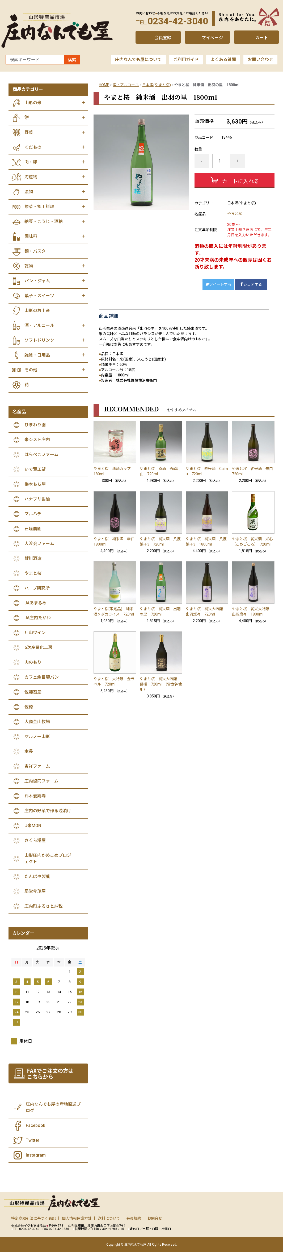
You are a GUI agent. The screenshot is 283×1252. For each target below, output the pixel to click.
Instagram (36, 1155)
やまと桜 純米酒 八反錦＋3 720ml (160, 541)
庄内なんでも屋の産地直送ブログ (53, 1107)
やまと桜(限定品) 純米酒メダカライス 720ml (114, 611)
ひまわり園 (35, 424)
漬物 (28, 191)
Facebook (35, 1125)
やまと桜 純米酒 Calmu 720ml (207, 471)
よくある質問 (223, 59)
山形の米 (32, 102)
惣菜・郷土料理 (39, 206)
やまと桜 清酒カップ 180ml (114, 471)
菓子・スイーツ (39, 295)
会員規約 (133, 1218)
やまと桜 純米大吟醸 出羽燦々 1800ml (252, 611)
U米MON (32, 825)
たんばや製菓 (37, 876)
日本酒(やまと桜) (156, 85)
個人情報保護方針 (77, 1218)
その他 (30, 369)
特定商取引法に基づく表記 (33, 1218)
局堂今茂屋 (35, 891)
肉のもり (32, 662)
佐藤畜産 (32, 692)
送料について (109, 1218)
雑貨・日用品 (37, 355)
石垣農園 (32, 528)
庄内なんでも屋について (138, 59)
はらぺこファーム (41, 454)
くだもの (32, 147)
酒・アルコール (126, 85)
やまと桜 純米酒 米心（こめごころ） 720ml (252, 541)
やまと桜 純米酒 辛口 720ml (253, 471)
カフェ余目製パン (41, 677)
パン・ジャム (37, 280)
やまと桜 (234, 214)
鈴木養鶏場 (35, 795)
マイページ (212, 37)
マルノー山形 (37, 736)
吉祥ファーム (37, 766)
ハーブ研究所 (37, 588)
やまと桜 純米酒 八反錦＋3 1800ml (206, 541)
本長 (28, 751)
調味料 (30, 236)
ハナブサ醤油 (37, 499)
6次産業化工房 (38, 647)
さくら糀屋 (35, 840)
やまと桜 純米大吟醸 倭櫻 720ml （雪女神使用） (161, 684)
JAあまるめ (35, 602)
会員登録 (162, 37)
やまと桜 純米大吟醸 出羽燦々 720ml (206, 611)
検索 (72, 60)
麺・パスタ (35, 251)
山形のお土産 (37, 310)
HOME (104, 85)
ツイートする (218, 284)
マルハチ (32, 513)
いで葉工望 (35, 469)
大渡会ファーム (39, 543)
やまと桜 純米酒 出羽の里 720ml (160, 611)
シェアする (251, 284)
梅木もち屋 (35, 484)
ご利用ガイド (186, 59)
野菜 (28, 132)
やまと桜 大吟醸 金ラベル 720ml (114, 681)
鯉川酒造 (32, 558)
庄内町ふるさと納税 (43, 906)
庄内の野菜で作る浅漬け (47, 810)
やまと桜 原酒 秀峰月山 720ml (160, 471)
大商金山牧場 (37, 721)
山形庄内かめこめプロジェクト (47, 858)
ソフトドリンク (39, 340)
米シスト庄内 (37, 439)
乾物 (28, 266)
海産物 (30, 176)
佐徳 (28, 706)
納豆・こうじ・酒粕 (43, 221)
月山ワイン (35, 632)
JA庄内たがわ (37, 617)
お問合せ (154, 1218)
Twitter (32, 1140)
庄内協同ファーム (41, 781)
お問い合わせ (260, 59)
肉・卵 (30, 162)
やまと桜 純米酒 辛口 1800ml (115, 541)
